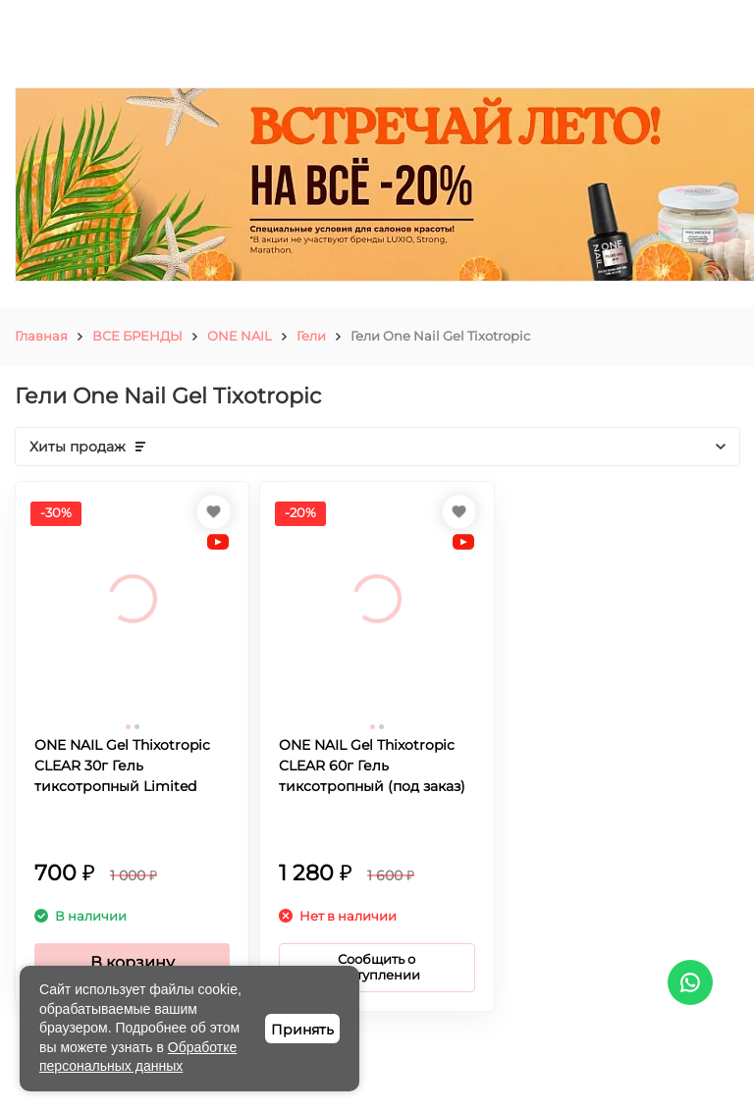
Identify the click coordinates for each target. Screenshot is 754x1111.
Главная (41, 336)
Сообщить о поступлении (376, 966)
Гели (311, 336)
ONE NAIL (239, 336)
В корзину (132, 962)
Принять (302, 1029)
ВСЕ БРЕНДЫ (137, 336)
